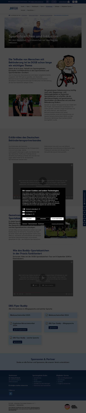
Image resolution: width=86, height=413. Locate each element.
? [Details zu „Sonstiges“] (33, 214)
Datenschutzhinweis (32, 223)
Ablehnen (29, 218)
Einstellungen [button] (41, 223)
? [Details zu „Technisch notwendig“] (39, 209)
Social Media (29, 211)
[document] (43, 198)
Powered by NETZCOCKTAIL (58, 223)
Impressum (24, 223)
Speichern (43, 218)
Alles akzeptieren (57, 218)
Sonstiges (28, 214)
